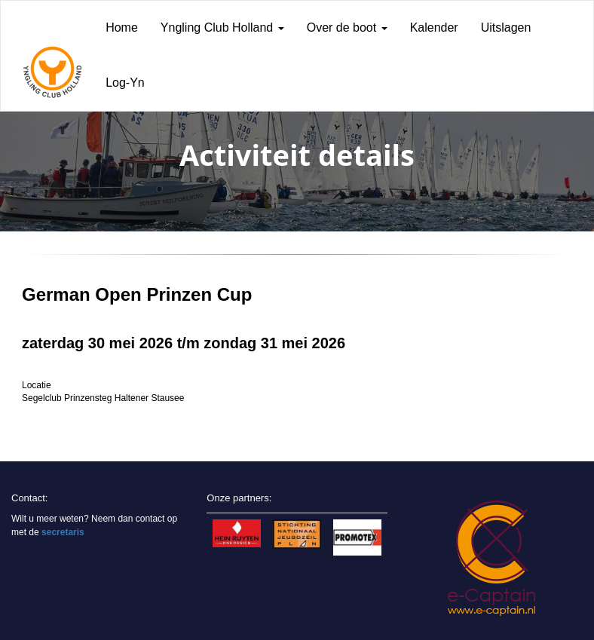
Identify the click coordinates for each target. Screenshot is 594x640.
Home (122, 27)
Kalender (434, 27)
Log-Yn (125, 82)
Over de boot (347, 27)
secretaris (62, 532)
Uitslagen (506, 27)
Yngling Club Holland (222, 27)
